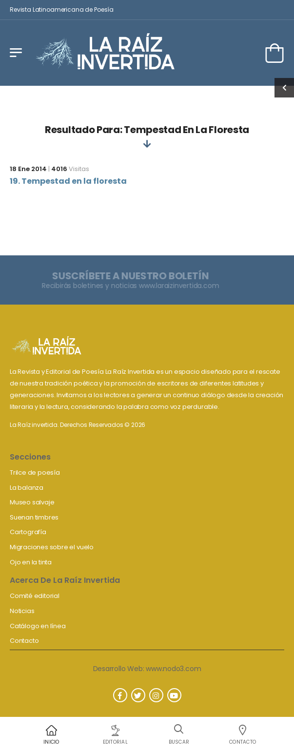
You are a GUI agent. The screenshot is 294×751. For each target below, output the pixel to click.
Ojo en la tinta (31, 562)
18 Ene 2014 (28, 168)
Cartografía (28, 532)
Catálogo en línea (38, 626)
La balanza (26, 487)
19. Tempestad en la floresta (68, 181)
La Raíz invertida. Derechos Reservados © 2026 (77, 425)
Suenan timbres (34, 517)
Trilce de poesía (35, 472)
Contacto (24, 640)
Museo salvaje (32, 502)
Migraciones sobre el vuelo (52, 547)
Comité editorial (34, 595)
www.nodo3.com (173, 669)
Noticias (22, 611)
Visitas (70, 168)
